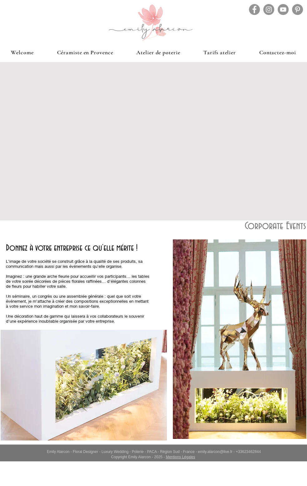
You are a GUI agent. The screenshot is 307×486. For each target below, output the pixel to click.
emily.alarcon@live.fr (215, 452)
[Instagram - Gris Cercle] (268, 9)
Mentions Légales (180, 457)
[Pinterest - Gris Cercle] (297, 9)
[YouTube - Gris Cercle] (283, 9)
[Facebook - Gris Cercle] (254, 9)
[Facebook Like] (264, 480)
